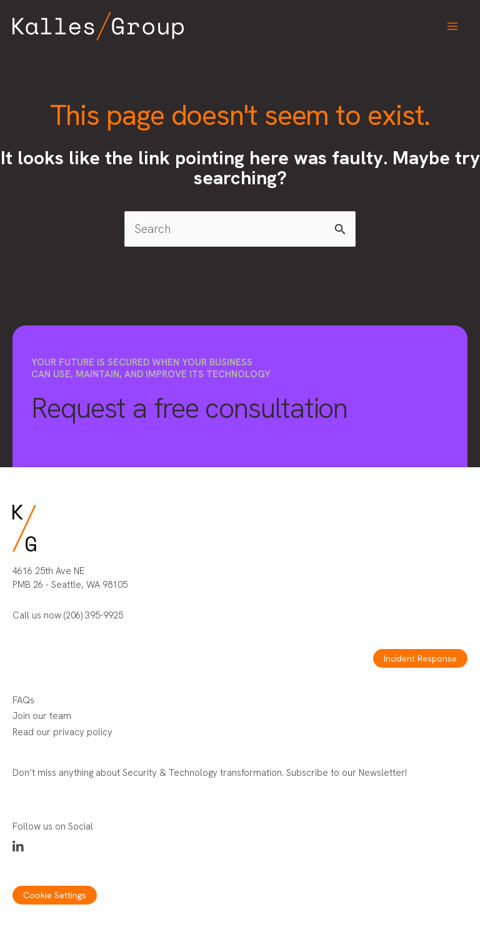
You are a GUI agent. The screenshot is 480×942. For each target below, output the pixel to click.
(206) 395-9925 (93, 615)
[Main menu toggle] (453, 26)
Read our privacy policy (62, 732)
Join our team (41, 716)
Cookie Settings (54, 895)
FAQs (23, 700)
